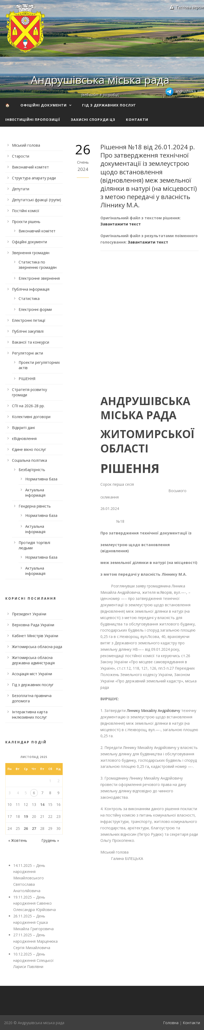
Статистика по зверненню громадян (38, 264)
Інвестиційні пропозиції (32, 119)
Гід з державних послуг (109, 105)
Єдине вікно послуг (29, 449)
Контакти (137, 119)
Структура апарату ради (34, 177)
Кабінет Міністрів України (35, 635)
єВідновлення (24, 438)
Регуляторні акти (27, 353)
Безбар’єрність (32, 469)
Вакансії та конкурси (30, 342)
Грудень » (50, 840)
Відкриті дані (23, 427)
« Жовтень (17, 840)
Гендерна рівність (35, 506)
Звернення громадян (30, 252)
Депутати (20, 188)
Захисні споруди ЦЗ (93, 119)
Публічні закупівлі (28, 331)
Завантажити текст (120, 223)
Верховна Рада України (33, 624)
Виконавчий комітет (30, 167)
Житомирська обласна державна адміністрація (33, 660)
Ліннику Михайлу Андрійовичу (154, 710)
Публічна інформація (30, 289)
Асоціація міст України (32, 673)
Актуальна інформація (35, 492)
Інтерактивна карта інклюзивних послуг (30, 714)
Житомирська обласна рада (37, 646)
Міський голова (26, 145)
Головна (170, 1022)
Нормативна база (41, 478)
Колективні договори (31, 416)
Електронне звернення (39, 278)
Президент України (29, 613)
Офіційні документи (43, 105)
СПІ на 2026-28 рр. (28, 405)
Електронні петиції (28, 320)
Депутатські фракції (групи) (36, 199)
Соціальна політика (29, 460)
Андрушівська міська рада (100, 79)
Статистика (29, 298)
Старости (20, 156)
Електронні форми (35, 309)
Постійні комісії (25, 210)
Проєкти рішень (26, 221)
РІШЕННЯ (27, 378)
